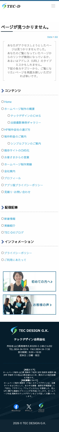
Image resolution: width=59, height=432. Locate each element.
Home (8, 102)
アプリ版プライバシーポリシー (23, 185)
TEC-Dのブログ (14, 232)
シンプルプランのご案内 (26, 143)
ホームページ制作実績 (18, 164)
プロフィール (12, 178)
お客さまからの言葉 (16, 157)
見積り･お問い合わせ (17, 192)
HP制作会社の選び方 (17, 129)
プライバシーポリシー (18, 253)
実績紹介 (9, 225)
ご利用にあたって (15, 260)
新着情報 (9, 219)
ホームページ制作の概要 (19, 109)
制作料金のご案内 (15, 136)
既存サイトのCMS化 (16, 150)
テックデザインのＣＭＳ (26, 116)
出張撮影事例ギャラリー (26, 122)
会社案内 (9, 171)
